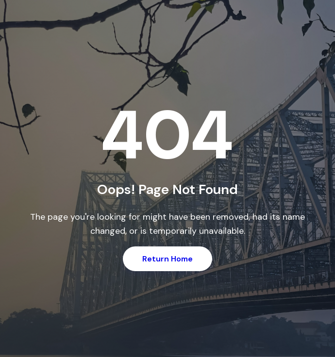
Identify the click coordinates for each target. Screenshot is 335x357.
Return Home (167, 259)
